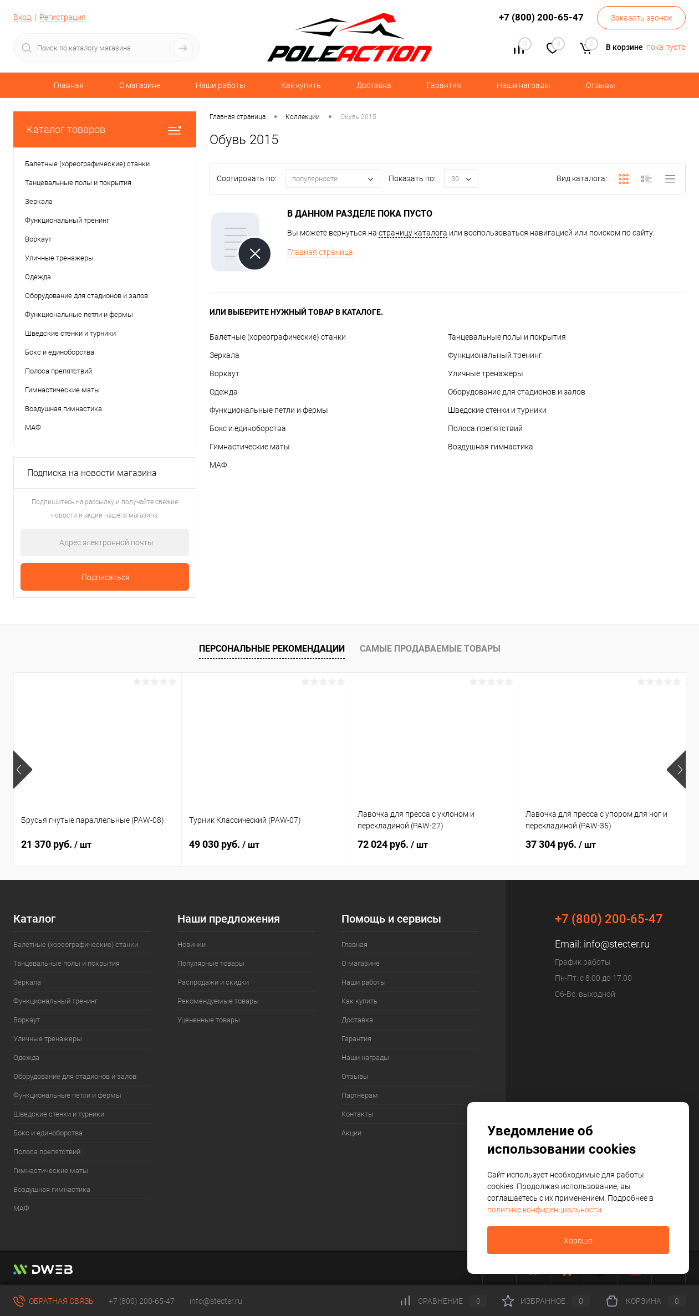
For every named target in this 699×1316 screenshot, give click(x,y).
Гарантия (444, 85)
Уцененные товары (208, 1020)
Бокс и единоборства (248, 428)
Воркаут (224, 373)
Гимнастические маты (250, 446)
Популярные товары (210, 963)
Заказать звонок (641, 17)
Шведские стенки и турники (497, 410)
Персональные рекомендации (272, 648)
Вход (22, 17)
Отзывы (600, 85)
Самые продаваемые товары (430, 648)
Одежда (224, 391)
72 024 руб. (393, 844)
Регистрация (62, 17)
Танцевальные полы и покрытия (507, 336)
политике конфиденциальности (544, 1209)
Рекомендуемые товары (218, 1001)
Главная (69, 85)
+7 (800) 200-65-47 (142, 1301)
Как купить (301, 85)
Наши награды (523, 85)
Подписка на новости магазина (92, 473)
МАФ (218, 464)
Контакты (357, 1114)
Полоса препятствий (485, 428)
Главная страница (320, 252)
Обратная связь (53, 1301)
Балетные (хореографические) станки (278, 336)
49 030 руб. (224, 844)
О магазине (139, 85)
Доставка (373, 85)
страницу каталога (413, 232)
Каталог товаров (105, 129)
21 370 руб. (56, 844)
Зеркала (224, 355)
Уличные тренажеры (485, 373)
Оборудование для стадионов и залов (516, 391)
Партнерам (359, 1095)
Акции (351, 1133)
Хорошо (578, 1240)
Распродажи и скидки (213, 982)
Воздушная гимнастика (490, 446)
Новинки (191, 944)
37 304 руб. (560, 844)
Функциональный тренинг (495, 355)
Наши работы (221, 85)
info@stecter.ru (617, 944)
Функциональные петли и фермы (269, 410)
